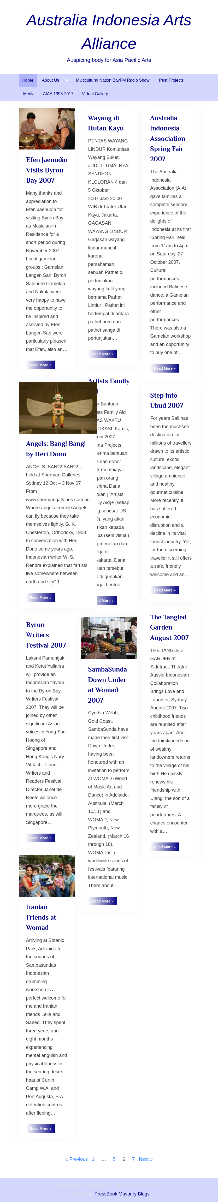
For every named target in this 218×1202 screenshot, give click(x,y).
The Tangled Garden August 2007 (169, 627)
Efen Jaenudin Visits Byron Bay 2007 (47, 170)
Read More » (42, 366)
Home (27, 80)
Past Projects (171, 80)
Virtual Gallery (95, 94)
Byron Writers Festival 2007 (46, 635)
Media (29, 94)
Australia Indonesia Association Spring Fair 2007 (167, 138)
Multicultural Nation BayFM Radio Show (113, 80)
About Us (50, 80)
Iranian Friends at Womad (41, 917)
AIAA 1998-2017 (58, 94)
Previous (78, 1159)
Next (144, 1159)
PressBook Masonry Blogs (122, 1194)
